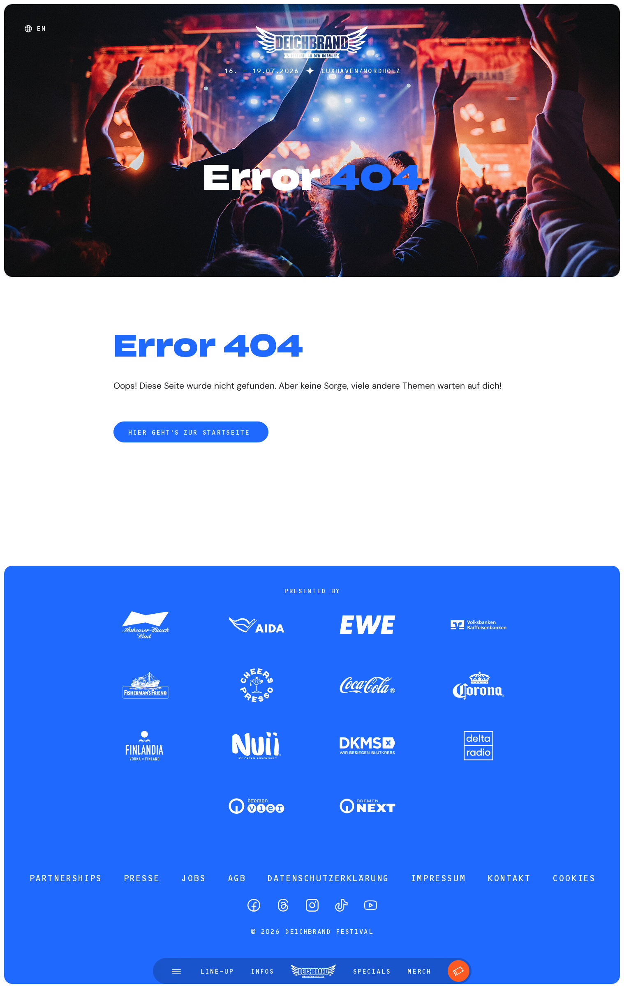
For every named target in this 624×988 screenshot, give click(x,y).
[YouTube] (370, 905)
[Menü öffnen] (176, 971)
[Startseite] (312, 62)
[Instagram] (312, 905)
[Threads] (283, 905)
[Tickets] (458, 971)
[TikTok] (341, 905)
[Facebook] (253, 905)
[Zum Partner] (146, 625)
